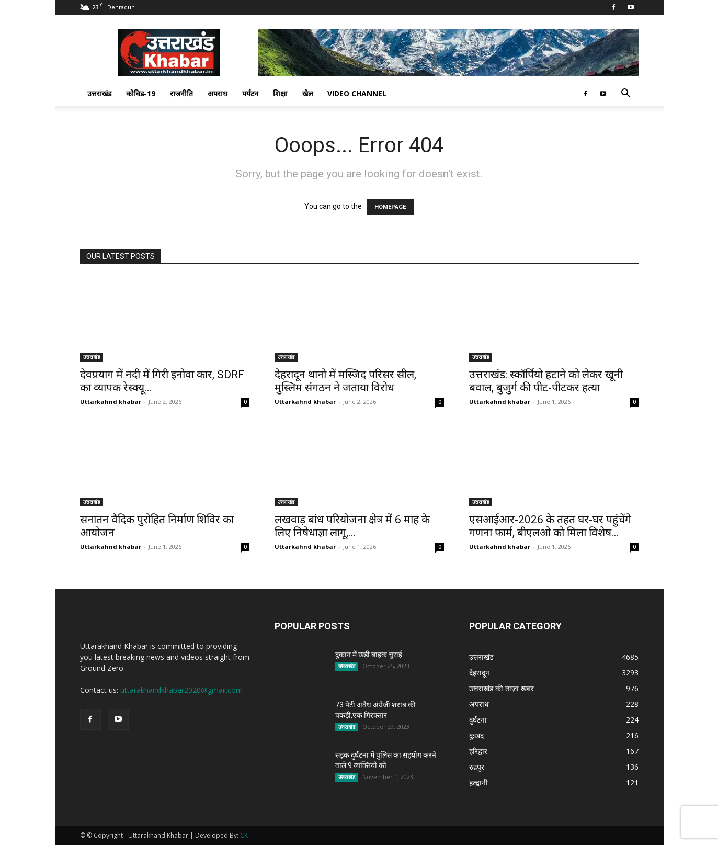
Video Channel (356, 93)
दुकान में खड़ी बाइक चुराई (368, 654)
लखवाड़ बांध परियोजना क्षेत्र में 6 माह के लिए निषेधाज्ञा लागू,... (352, 526)
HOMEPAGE (390, 207)
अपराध (217, 93)
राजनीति (181, 93)
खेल (307, 93)
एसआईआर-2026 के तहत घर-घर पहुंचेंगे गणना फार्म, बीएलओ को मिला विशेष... (550, 526)
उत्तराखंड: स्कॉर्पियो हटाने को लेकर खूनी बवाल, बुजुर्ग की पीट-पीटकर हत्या (546, 381)
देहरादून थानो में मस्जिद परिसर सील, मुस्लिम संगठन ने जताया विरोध (345, 381)
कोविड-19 (140, 93)
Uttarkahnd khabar (110, 401)
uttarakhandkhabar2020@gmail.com (181, 690)
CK (244, 835)
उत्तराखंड (99, 93)
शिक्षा (280, 93)
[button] (626, 94)
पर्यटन (250, 93)
